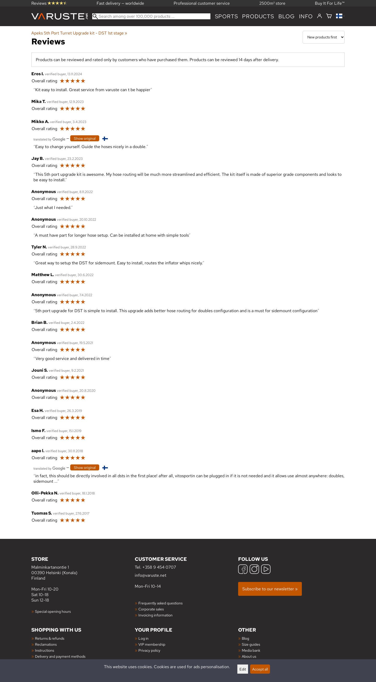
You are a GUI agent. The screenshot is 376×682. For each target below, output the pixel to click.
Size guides (251, 644)
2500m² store (272, 3)
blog (286, 16)
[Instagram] (254, 569)
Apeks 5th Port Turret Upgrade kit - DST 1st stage (79, 33)
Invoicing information (155, 615)
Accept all (260, 669)
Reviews (49, 3)
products (258, 16)
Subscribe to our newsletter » (270, 589)
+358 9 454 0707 (159, 567)
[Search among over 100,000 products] (151, 16)
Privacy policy (149, 650)
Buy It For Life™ (330, 3)
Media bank (251, 650)
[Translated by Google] (49, 139)
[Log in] (319, 16)
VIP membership (151, 644)
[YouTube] (266, 569)
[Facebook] (243, 569)
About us (249, 656)
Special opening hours (53, 611)
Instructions (44, 650)
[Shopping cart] (329, 16)
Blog (245, 638)
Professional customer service (202, 3)
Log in (143, 638)
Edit (242, 669)
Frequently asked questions (160, 603)
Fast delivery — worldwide (120, 3)
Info (306, 16)
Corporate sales (151, 609)
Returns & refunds (49, 638)
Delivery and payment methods (60, 656)
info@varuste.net (150, 575)
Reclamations (46, 644)
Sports (226, 16)
